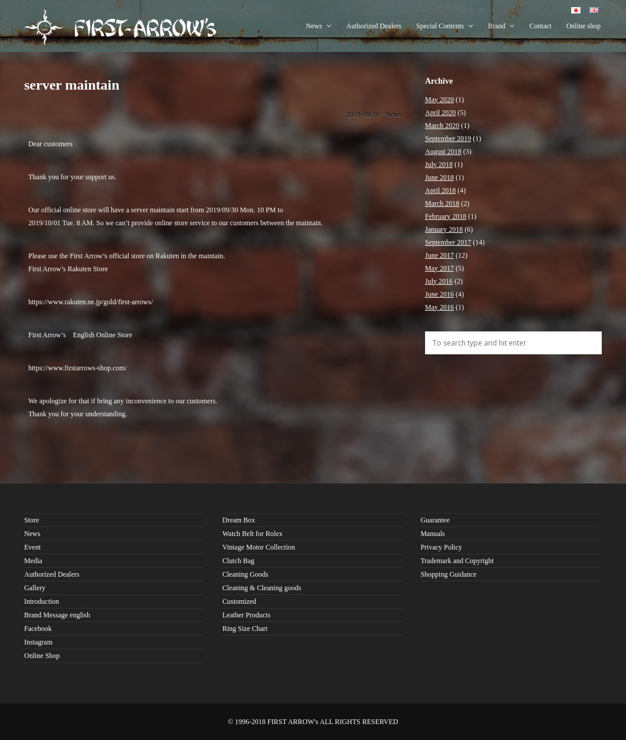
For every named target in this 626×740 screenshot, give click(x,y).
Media (33, 561)
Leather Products (246, 615)
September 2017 (448, 242)
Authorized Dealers (373, 26)
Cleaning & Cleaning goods (261, 588)
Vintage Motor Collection (258, 547)
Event (32, 547)
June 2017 (439, 255)
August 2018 (443, 151)
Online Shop (42, 656)
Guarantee (434, 520)
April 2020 (440, 112)
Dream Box (238, 520)
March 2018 (442, 203)
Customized (239, 601)
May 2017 (439, 268)
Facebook (38, 628)
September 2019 (448, 138)
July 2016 (439, 281)
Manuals (432, 533)
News (318, 26)
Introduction (41, 601)
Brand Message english (57, 615)
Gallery (34, 588)
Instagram (38, 642)
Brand (501, 26)
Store (31, 520)
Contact (540, 26)
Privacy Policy (441, 547)
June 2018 (439, 177)
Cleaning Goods (245, 574)
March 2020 (442, 125)
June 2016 (439, 294)
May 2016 (439, 307)
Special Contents (444, 26)
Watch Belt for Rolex (252, 533)
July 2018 (439, 164)
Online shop (583, 26)
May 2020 (439, 100)
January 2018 (444, 229)
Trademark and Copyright (456, 561)
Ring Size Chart (245, 628)
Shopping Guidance (448, 574)
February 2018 (445, 216)
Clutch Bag (238, 561)
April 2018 (440, 190)
